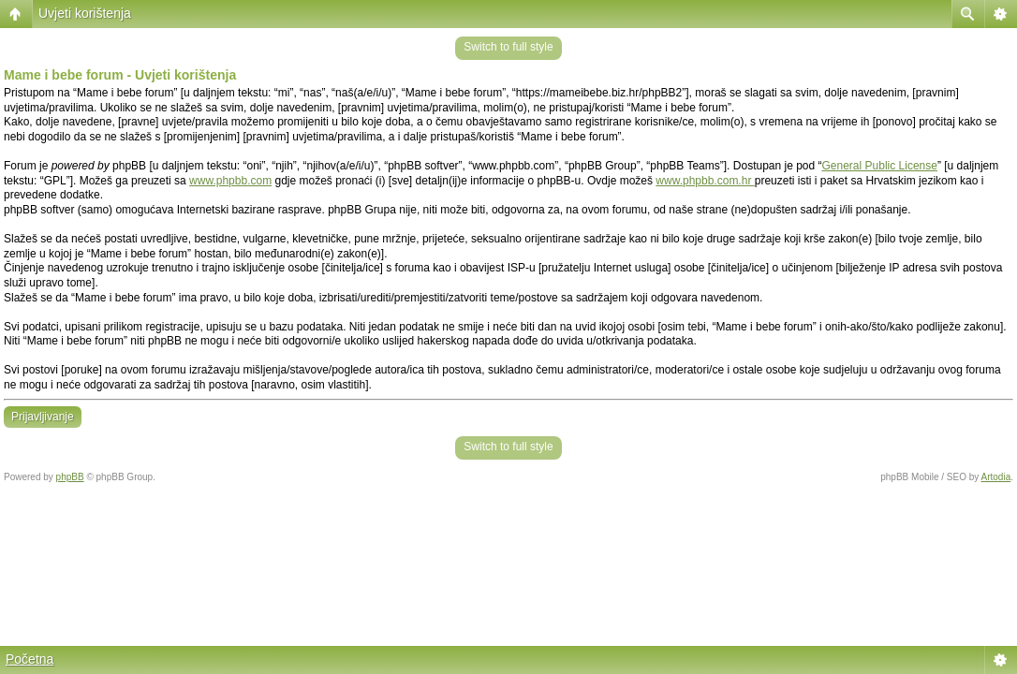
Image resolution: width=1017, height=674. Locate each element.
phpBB (70, 477)
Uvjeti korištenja (84, 13)
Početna (29, 659)
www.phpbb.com (230, 180)
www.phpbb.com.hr (705, 180)
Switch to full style (508, 46)
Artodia (996, 477)
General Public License (879, 165)
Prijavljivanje (42, 416)
